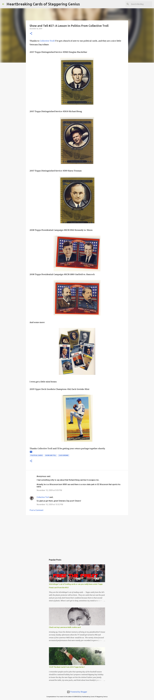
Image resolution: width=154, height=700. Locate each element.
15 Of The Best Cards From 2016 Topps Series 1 (67, 667)
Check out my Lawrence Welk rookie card (65, 627)
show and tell (50, 455)
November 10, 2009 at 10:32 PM (50, 504)
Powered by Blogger (77, 692)
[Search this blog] (140, 4)
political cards (37, 455)
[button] (31, 33)
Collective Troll (47, 41)
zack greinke (63, 455)
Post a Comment (36, 510)
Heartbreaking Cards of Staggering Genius (43, 4)
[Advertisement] (77, 535)
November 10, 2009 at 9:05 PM (49, 490)
